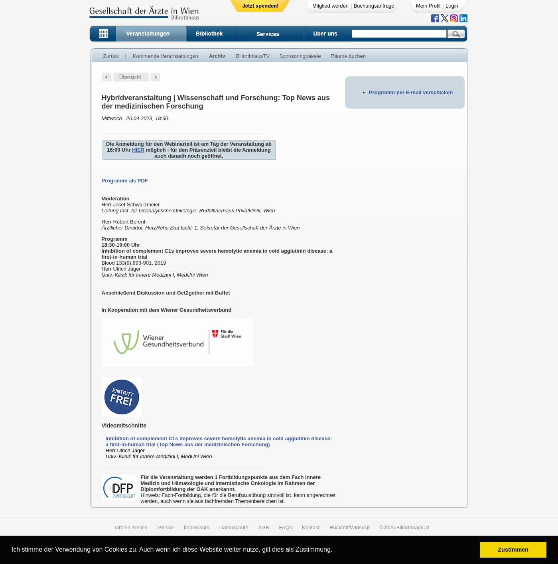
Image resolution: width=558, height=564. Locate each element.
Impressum (196, 527)
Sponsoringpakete (300, 56)
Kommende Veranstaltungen (165, 56)
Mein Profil (428, 6)
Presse (166, 527)
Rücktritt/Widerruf (349, 527)
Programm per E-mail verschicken (411, 92)
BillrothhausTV (253, 56)
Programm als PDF (125, 181)
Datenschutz (233, 527)
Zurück (111, 56)
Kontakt (310, 527)
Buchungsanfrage (374, 6)
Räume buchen (348, 56)
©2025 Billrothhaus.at (405, 527)
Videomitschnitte (124, 425)
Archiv (217, 56)
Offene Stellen (131, 527)
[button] (335, 551)
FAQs (285, 527)
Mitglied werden (330, 6)
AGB (263, 527)
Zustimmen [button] (513, 549)
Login (452, 6)
